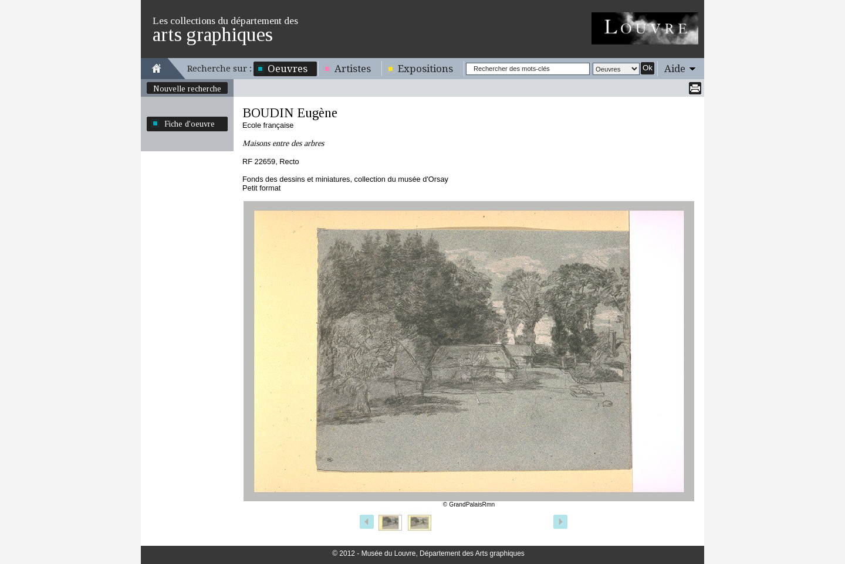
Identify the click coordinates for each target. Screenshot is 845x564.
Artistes (352, 68)
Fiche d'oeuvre (189, 123)
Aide (674, 68)
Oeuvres (287, 68)
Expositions (425, 68)
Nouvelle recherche (187, 88)
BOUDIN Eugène (289, 113)
